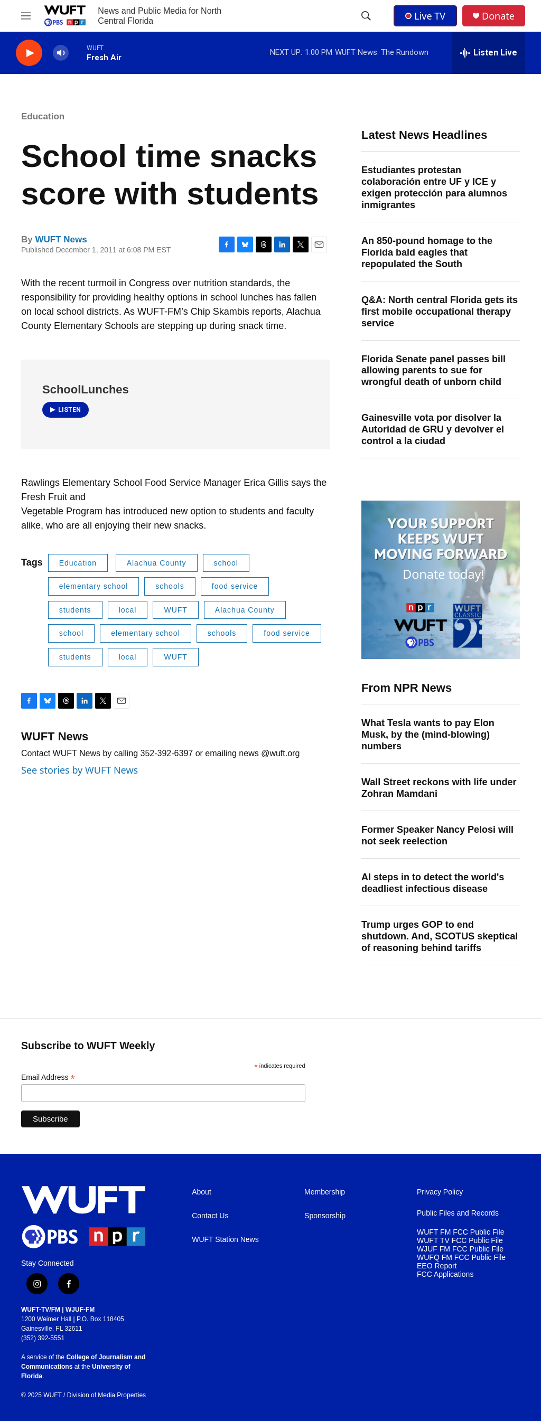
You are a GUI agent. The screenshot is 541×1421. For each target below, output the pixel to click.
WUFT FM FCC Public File (460, 1232)
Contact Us (210, 1216)
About (201, 1192)
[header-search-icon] (366, 16)
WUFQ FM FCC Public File (461, 1258)
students (75, 610)
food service (235, 586)
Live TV (425, 16)
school (226, 563)
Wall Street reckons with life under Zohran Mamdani (438, 788)
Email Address (48, 1077)
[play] (29, 53)
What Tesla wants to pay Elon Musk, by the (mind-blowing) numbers (428, 734)
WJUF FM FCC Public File (460, 1249)
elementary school (93, 586)
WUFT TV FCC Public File (460, 1241)
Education (42, 116)
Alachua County (156, 563)
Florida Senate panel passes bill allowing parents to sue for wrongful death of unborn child (433, 371)
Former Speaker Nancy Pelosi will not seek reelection (437, 835)
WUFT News (61, 239)
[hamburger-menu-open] (26, 15)
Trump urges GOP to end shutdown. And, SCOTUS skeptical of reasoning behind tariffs (439, 936)
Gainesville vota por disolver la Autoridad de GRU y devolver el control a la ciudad (432, 429)
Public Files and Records (458, 1213)
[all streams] (488, 53)
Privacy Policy (440, 1192)
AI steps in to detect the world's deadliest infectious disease (432, 883)
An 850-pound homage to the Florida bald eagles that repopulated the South (426, 252)
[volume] (61, 53)
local (128, 610)
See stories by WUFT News (79, 770)
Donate (498, 16)
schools (169, 586)
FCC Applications (445, 1274)
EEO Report (436, 1266)
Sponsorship (325, 1216)
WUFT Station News (225, 1240)
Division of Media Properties (106, 1395)
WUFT (175, 610)
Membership (324, 1192)
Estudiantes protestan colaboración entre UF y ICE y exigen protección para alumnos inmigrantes (434, 187)
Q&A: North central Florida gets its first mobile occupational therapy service (439, 311)
